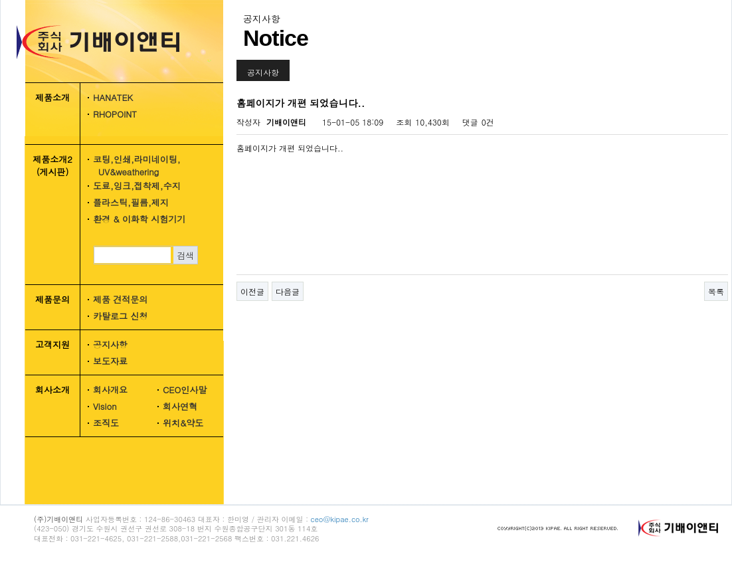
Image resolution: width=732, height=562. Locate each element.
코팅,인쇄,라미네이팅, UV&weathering (132, 165)
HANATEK (113, 97)
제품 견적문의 (120, 299)
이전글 (252, 291)
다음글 (288, 291)
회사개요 (110, 389)
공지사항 (110, 344)
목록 (716, 291)
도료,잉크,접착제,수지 (137, 185)
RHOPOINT (115, 114)
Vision (105, 406)
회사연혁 (180, 406)
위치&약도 (183, 423)
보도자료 (110, 361)
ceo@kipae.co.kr (340, 519)
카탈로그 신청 (120, 316)
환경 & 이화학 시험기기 (139, 219)
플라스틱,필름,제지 (131, 202)
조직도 (106, 423)
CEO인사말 (185, 389)
